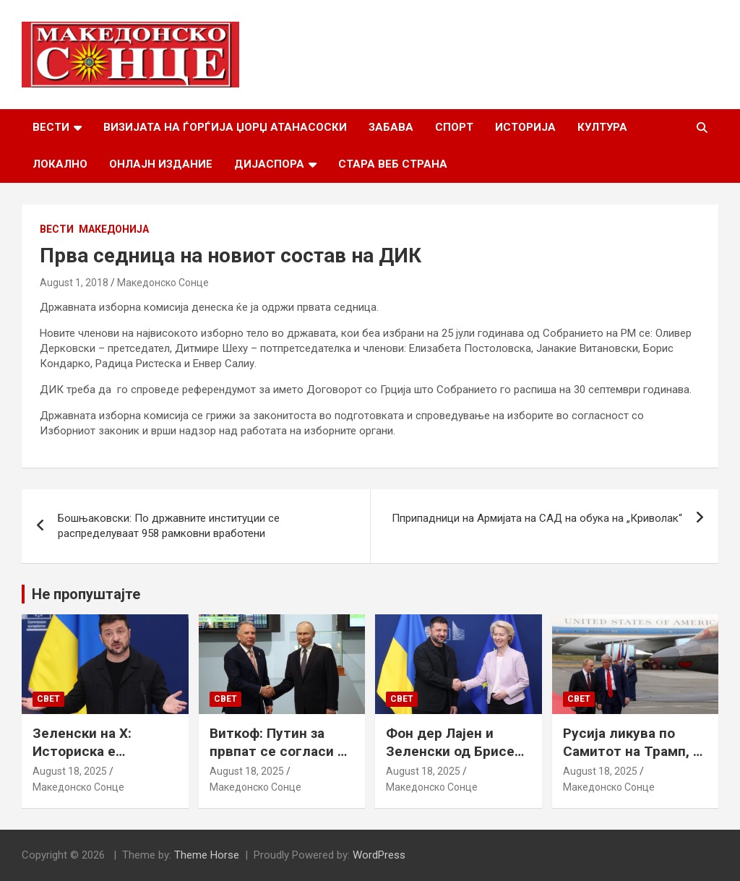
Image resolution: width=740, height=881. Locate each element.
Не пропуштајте (86, 594)
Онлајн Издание (160, 164)
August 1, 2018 (74, 282)
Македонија (114, 229)
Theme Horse (206, 854)
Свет (48, 699)
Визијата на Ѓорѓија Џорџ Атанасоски (225, 127)
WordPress (379, 854)
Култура (602, 127)
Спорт (454, 127)
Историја (525, 127)
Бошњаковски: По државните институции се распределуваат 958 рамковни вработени (169, 526)
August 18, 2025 (70, 771)
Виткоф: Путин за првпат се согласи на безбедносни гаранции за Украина (281, 760)
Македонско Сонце (163, 282)
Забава (391, 127)
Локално (60, 164)
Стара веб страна (392, 164)
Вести (51, 127)
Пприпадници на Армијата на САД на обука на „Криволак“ (537, 518)
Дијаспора (269, 164)
